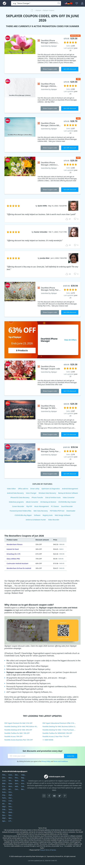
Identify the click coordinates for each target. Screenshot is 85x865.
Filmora (4, 775)
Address (17, 786)
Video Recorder (53, 520)
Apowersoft (11, 818)
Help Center (23, 775)
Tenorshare (11, 781)
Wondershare (11, 786)
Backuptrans (11, 804)
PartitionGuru (4, 798)
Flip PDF (29, 506)
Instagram (44, 796)
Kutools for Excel (13, 549)
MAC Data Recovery (41, 511)
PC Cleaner (55, 506)
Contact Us (17, 789)
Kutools (11, 775)
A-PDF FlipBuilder (11, 821)
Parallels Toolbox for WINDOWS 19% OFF (57, 733)
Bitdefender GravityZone (4, 783)
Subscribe (70, 756)
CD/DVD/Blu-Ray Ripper (23, 515)
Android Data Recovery (15, 493)
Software (37, 515)
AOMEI (11, 789)
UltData (4, 789)
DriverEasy (4, 778)
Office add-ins (23, 489)
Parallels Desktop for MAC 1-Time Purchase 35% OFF (61, 730)
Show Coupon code (50, 69)
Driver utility (34, 489)
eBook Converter (32, 502)
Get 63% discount (69, 69)
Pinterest (65, 796)
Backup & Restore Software (68, 493)
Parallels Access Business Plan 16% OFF (18, 740)
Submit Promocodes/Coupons (23, 786)
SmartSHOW (4, 801)
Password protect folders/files (20, 511)
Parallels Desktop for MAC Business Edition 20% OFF (61, 726)
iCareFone (4, 786)
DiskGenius (4, 809)
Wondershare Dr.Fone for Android (19, 568)
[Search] (59, 3)
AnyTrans (4, 795)
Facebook (49, 796)
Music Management (41, 506)
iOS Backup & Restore (48, 502)
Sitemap (23, 781)
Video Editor (11, 489)
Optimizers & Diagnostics (51, 489)
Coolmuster (4, 781)
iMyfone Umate (4, 806)
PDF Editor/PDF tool (57, 511)
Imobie (11, 806)
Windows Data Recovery (47, 493)
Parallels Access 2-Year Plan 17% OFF (55, 736)
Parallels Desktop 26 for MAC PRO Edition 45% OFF (22, 726)
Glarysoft (11, 798)
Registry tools (47, 515)
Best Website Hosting (17, 781)
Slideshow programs (16, 502)
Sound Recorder (67, 506)
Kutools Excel (4, 792)
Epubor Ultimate (4, 815)
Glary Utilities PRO (13, 559)
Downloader (70, 511)
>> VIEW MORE (47, 740)
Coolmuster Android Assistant (17, 563)
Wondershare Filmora (14, 544)
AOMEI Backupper (4, 804)
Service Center (17, 783)
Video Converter (68, 497)
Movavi (11, 778)
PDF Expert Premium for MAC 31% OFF (18, 723)
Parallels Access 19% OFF (13, 736)
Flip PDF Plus (4, 812)
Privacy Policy (46, 761)
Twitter (59, 796)
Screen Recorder (18, 506)
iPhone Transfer (37, 497)
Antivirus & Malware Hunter (36, 520)
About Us (17, 775)
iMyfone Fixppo (4, 818)
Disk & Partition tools (53, 497)
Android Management (70, 489)
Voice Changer (31, 493)
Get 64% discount (69, 148)
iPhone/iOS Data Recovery (20, 497)
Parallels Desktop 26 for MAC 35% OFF (18, 730)
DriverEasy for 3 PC (13, 554)
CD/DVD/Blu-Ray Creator (67, 502)
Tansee (11, 809)
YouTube (54, 796)
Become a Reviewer (23, 789)
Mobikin (11, 812)
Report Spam (23, 778)
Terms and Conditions (61, 761)
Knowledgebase (23, 783)
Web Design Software (62, 515)
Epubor (11, 815)
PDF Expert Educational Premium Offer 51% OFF (59, 723)
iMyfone (11, 795)
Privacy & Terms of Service (48, 850)
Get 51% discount (69, 391)
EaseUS (11, 783)
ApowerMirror (4, 821)
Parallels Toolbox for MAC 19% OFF (17, 733)
